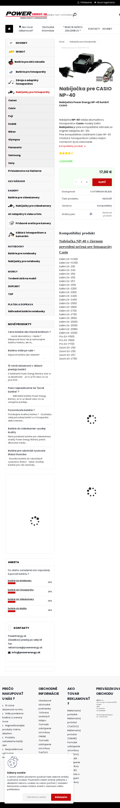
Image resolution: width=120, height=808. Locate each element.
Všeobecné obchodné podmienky (45, 704)
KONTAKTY (94, 28)
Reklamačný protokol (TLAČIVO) (74, 722)
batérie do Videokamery (21, 599)
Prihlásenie (86, 2)
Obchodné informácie (48, 29)
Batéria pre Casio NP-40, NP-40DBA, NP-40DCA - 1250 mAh (74, 415)
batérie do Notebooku (19, 580)
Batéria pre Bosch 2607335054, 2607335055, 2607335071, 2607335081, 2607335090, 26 (35, 532)
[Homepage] (9, 29)
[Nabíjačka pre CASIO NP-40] (87, 67)
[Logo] (26, 15)
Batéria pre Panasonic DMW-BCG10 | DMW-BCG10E (71, 497)
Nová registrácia (106, 2)
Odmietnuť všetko (36, 797)
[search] (74, 14)
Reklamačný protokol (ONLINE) (74, 734)
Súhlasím (61, 797)
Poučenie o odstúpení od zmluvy (73, 778)
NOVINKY (107, 28)
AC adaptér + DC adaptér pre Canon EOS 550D (100, 494)
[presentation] (60, 416)
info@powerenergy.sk (26, 652)
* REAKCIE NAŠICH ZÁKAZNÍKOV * (72, 29)
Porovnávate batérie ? (21, 410)
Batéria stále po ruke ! (21, 350)
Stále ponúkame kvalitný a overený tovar (12, 717)
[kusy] (81, 182)
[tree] (46, 729)
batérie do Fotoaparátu (21, 589)
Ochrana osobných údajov (44, 716)
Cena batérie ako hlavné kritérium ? (29, 332)
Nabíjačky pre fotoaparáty (83, 41)
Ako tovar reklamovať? (26, 29)
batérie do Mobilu (17, 608)
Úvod (61, 41)
